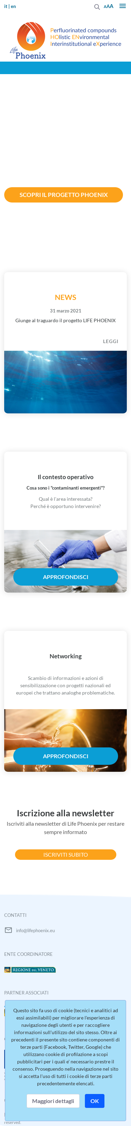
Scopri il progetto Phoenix (64, 194)
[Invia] (97, 6)
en (13, 6)
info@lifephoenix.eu (35, 930)
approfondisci (65, 576)
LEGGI (110, 341)
